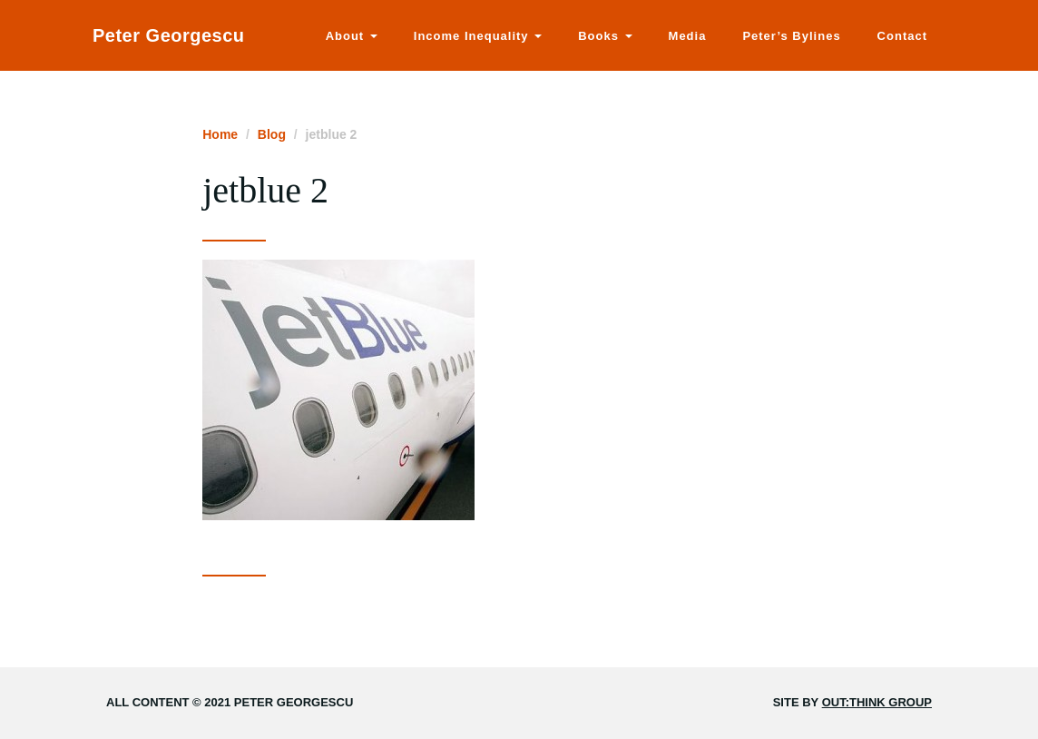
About (351, 36)
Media (688, 36)
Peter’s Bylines (791, 36)
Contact (902, 36)
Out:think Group (877, 702)
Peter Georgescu (169, 35)
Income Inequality (478, 36)
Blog (272, 134)
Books (605, 36)
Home (220, 134)
